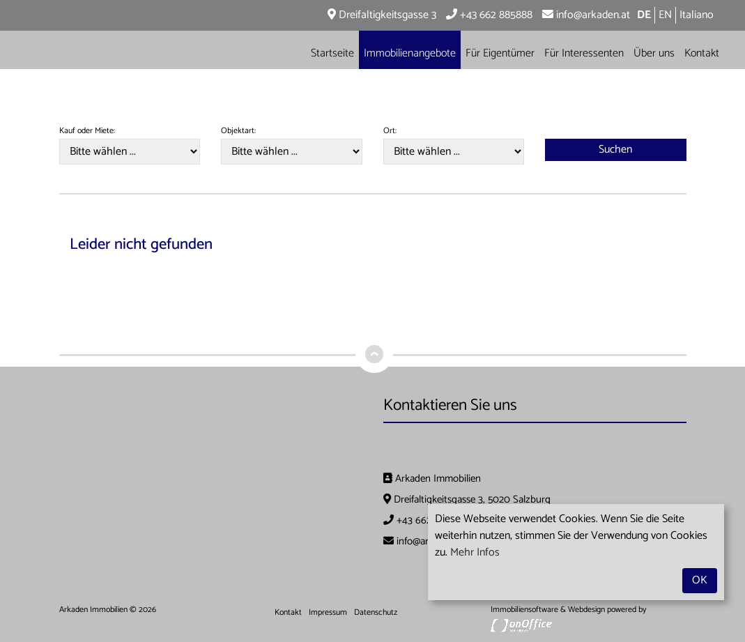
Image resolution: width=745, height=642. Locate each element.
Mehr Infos (475, 552)
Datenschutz (375, 612)
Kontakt (701, 53)
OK (699, 580)
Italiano (696, 15)
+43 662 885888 (489, 15)
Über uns (654, 53)
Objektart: (238, 131)
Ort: (390, 131)
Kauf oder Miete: (87, 131)
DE (644, 15)
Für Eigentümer (500, 53)
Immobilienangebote (410, 53)
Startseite (332, 53)
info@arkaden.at (586, 15)
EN (665, 15)
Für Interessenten (584, 53)
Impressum (328, 612)
